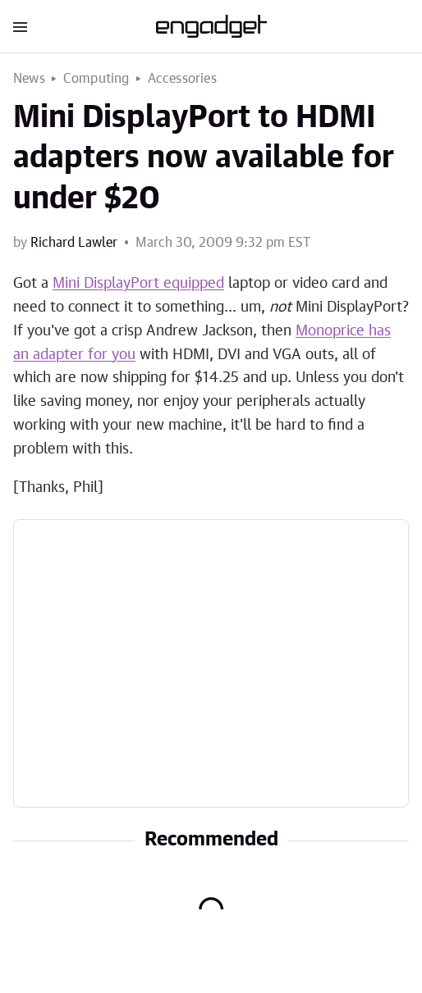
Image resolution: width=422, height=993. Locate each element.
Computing (96, 78)
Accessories (182, 78)
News (29, 78)
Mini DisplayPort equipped (138, 283)
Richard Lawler (73, 242)
